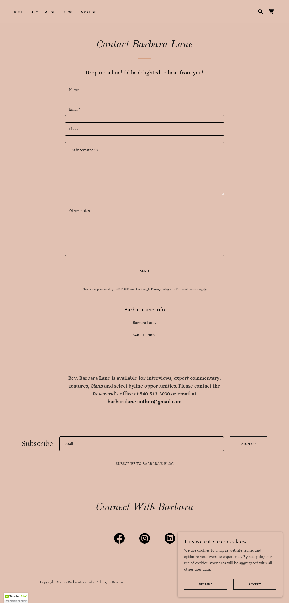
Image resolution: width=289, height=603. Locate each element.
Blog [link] (67, 12)
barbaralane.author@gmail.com (145, 402)
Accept (255, 584)
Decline (205, 584)
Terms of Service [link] (187, 289)
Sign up (248, 444)
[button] (43, 12)
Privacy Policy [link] (160, 289)
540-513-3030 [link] (144, 335)
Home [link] (18, 12)
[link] (271, 11)
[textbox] (144, 89)
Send (144, 271)
